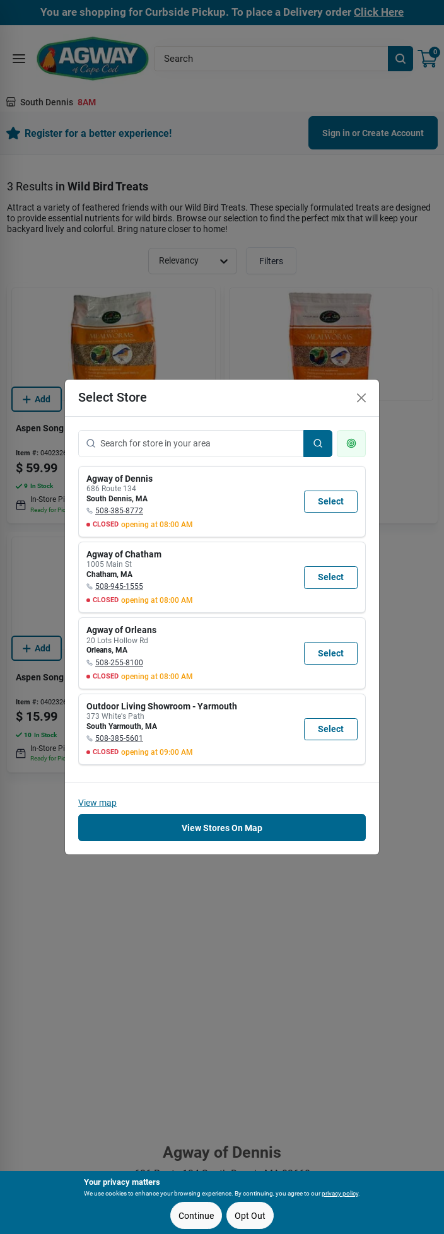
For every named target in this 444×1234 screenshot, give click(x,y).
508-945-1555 (119, 586)
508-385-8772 (119, 510)
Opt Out (250, 1216)
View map (97, 803)
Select (331, 501)
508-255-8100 (119, 662)
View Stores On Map (222, 828)
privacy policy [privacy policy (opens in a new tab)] (340, 1193)
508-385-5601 (119, 738)
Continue (196, 1216)
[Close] (361, 398)
